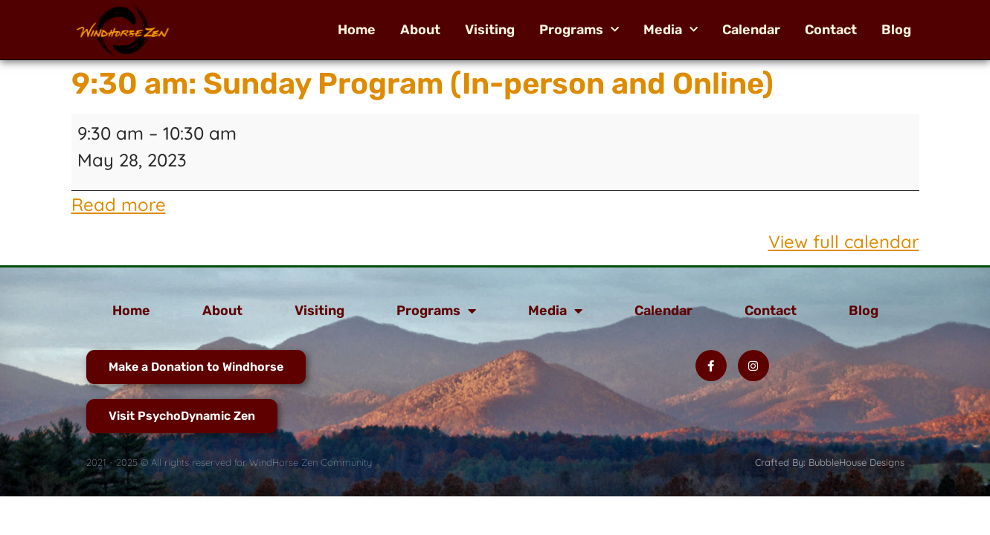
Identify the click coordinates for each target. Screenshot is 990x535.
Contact (831, 29)
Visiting (490, 29)
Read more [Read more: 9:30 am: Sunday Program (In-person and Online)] (118, 204)
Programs (579, 29)
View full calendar (843, 241)
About (420, 29)
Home (357, 29)
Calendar (751, 29)
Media (670, 29)
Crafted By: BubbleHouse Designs (829, 462)
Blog (896, 29)
